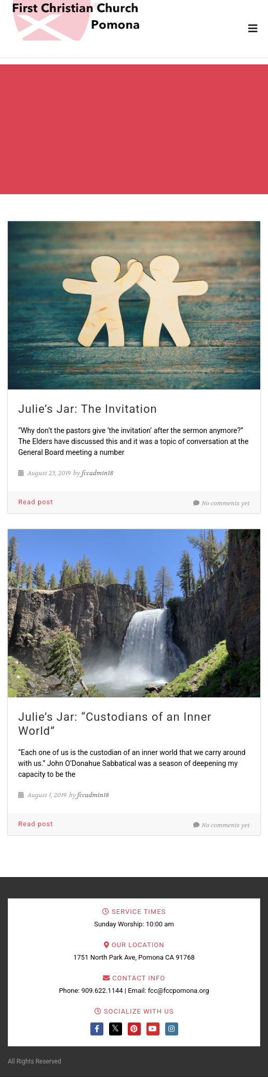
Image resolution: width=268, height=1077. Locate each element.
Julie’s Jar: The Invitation (87, 408)
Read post (35, 502)
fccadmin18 (97, 473)
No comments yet (221, 503)
